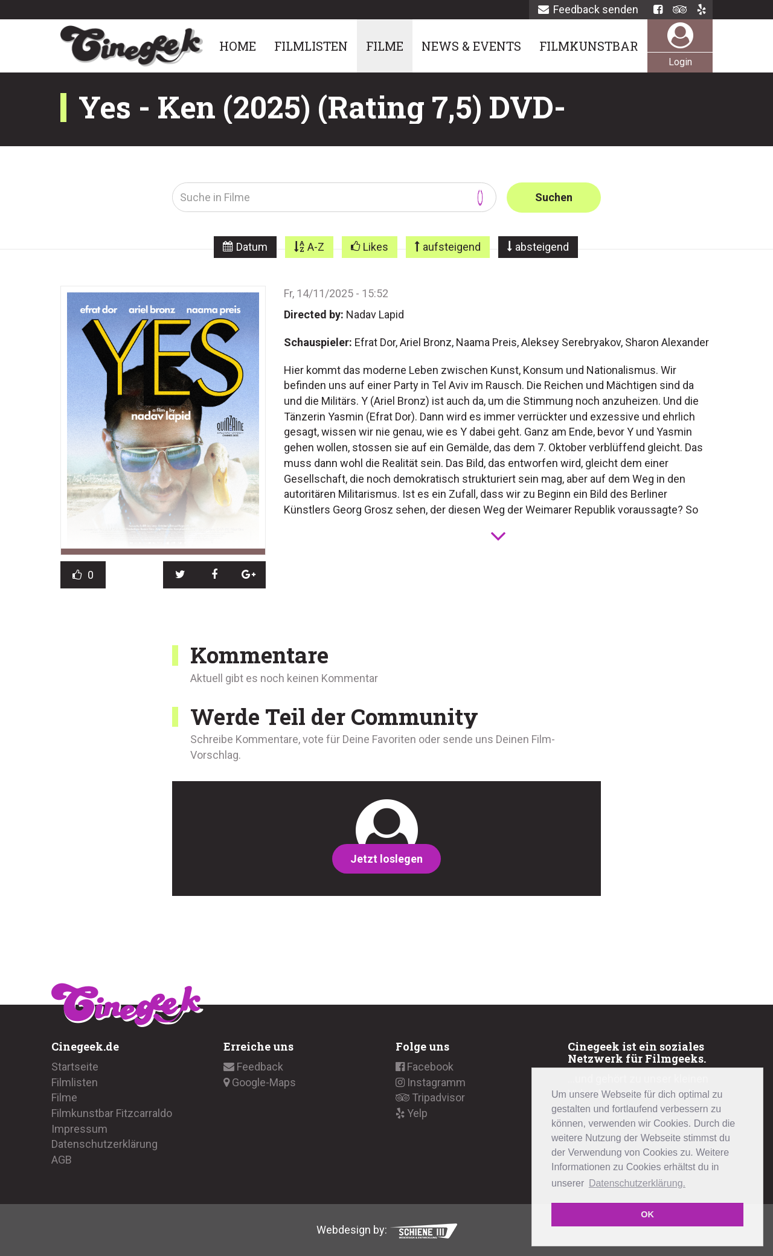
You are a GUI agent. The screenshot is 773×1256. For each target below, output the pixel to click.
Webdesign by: (386, 1229)
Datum (252, 246)
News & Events (471, 46)
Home (237, 46)
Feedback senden (588, 9)
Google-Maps (259, 1081)
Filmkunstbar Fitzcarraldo (111, 1113)
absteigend (542, 246)
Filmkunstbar (588, 46)
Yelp (412, 1113)
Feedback (253, 1066)
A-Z (315, 246)
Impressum (79, 1128)
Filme (384, 46)
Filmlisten (311, 46)
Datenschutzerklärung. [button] (637, 1183)
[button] (180, 574)
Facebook (425, 1066)
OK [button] (647, 1214)
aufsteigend (452, 246)
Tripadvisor (430, 1097)
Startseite (74, 1066)
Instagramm (431, 1081)
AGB (61, 1159)
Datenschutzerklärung (104, 1144)
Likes (375, 246)
